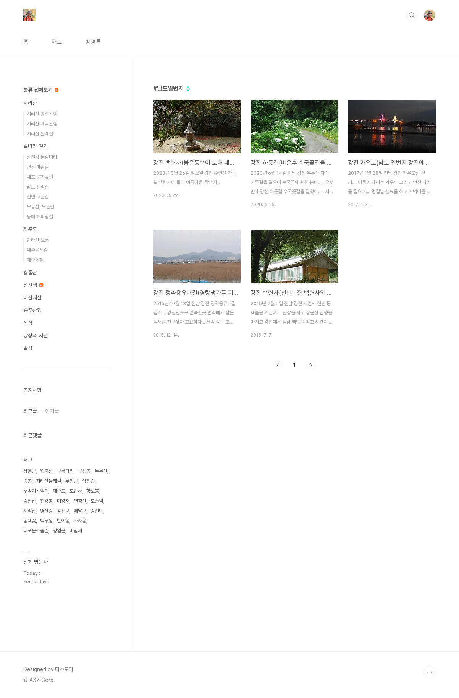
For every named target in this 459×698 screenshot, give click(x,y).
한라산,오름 (38, 240)
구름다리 (65, 471)
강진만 (97, 511)
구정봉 (84, 471)
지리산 (30, 103)
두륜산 (101, 471)
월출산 (30, 272)
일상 (27, 348)
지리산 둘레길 (40, 134)
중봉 (27, 481)
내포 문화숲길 (40, 177)
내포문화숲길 (35, 531)
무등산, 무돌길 (40, 207)
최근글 (30, 411)
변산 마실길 (38, 167)
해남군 (80, 511)
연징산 (80, 501)
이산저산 (32, 297)
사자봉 (80, 521)
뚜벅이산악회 (35, 491)
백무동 (46, 521)
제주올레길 (37, 250)
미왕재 (63, 501)
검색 (412, 15)
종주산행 (32, 310)
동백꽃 (29, 521)
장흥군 (29, 471)
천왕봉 (46, 501)
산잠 (27, 323)
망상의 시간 (35, 335)
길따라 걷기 (35, 146)
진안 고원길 (38, 197)
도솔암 (97, 501)
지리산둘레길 (48, 481)
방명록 (93, 42)
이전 (278, 364)
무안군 (71, 481)
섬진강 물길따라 (42, 157)
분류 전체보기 (40, 90)
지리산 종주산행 (42, 114)
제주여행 (35, 260)
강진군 (63, 511)
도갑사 (75, 491)
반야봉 (63, 521)
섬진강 (88, 481)
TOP (429, 672)
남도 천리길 (38, 187)
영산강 (46, 511)
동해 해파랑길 (40, 217)
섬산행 (33, 285)
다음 (310, 364)
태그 (57, 42)
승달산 (29, 501)
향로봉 (92, 491)
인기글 (52, 411)
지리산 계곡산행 (42, 124)
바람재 (75, 531)
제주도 (30, 229)
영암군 (59, 531)
